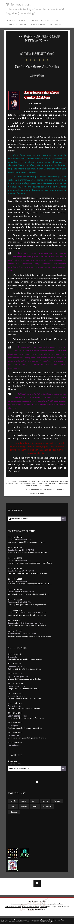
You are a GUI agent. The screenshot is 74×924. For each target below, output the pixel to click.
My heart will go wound (18, 685)
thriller (35, 815)
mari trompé (43, 493)
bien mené (10, 491)
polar (65, 490)
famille (13, 809)
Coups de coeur (16, 24)
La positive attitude (16, 694)
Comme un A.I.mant (16, 675)
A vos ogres (13, 734)
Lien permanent (33, 497)
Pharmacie (59, 497)
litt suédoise (42, 490)
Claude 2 (11, 621)
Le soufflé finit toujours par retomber (32, 621)
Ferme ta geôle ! (15, 714)
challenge (14, 820)
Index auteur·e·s (17, 20)
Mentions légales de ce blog (30, 915)
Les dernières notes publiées (37, 912)
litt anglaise (47, 815)
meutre (55, 491)
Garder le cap (14, 753)
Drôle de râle (13, 744)
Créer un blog (32, 909)
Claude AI (11, 548)
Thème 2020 (38, 24)
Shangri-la (12, 665)
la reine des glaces (19, 490)
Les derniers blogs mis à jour (19, 912)
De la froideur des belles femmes (37, 73)
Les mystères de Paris (17, 724)
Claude (10, 631)
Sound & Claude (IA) (45, 20)
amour (23, 809)
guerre (13, 815)
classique (57, 809)
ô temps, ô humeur (29, 642)
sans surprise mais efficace (26, 491)
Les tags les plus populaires (55, 912)
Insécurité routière (16, 704)
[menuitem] (17, 20)
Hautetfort (42, 909)
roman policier (55, 490)
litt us (34, 809)
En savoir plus (48, 922)
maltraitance (45, 491)
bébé (35, 493)
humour (45, 809)
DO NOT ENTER (24, 548)
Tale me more (20, 4)
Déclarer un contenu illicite (13, 915)
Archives (55, 24)
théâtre (24, 815)
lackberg (32, 490)
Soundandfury (13, 558)
